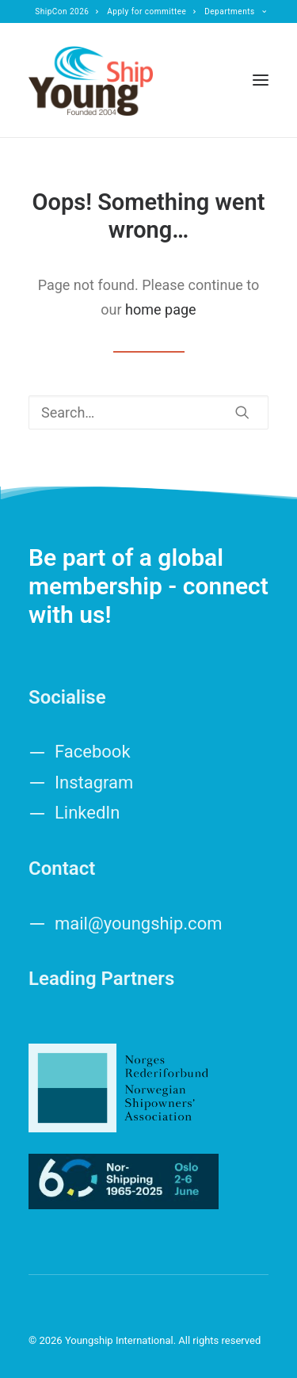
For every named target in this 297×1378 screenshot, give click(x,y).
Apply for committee (151, 11)
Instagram (94, 782)
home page (160, 309)
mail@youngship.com (138, 923)
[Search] (148, 412)
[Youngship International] (91, 80)
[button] (260, 80)
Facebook (93, 752)
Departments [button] (235, 11)
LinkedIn (87, 813)
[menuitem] (66, 11)
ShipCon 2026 (67, 11)
